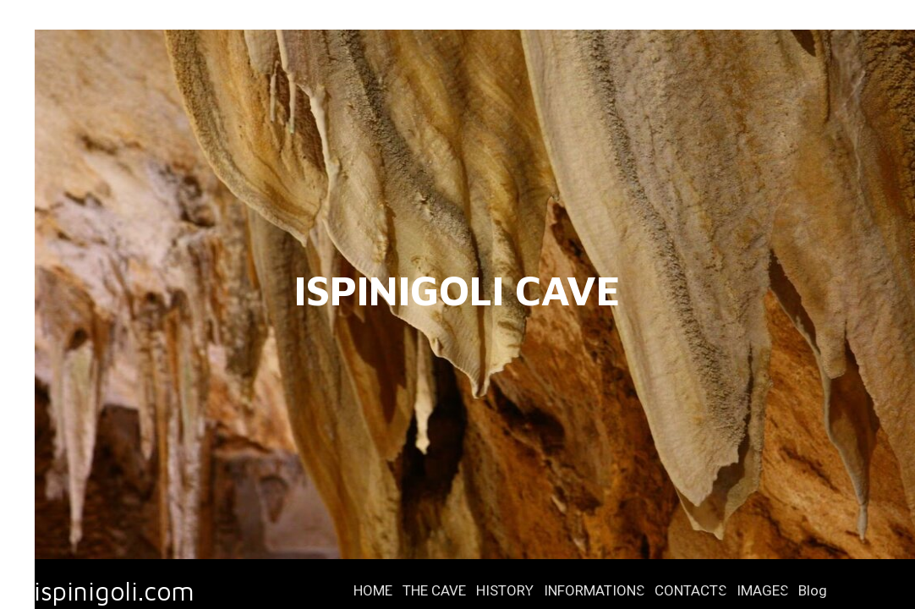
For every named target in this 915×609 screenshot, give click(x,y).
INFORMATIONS (594, 590)
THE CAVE (434, 590)
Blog (812, 590)
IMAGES (762, 590)
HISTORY (505, 590)
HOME (372, 590)
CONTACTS (690, 590)
